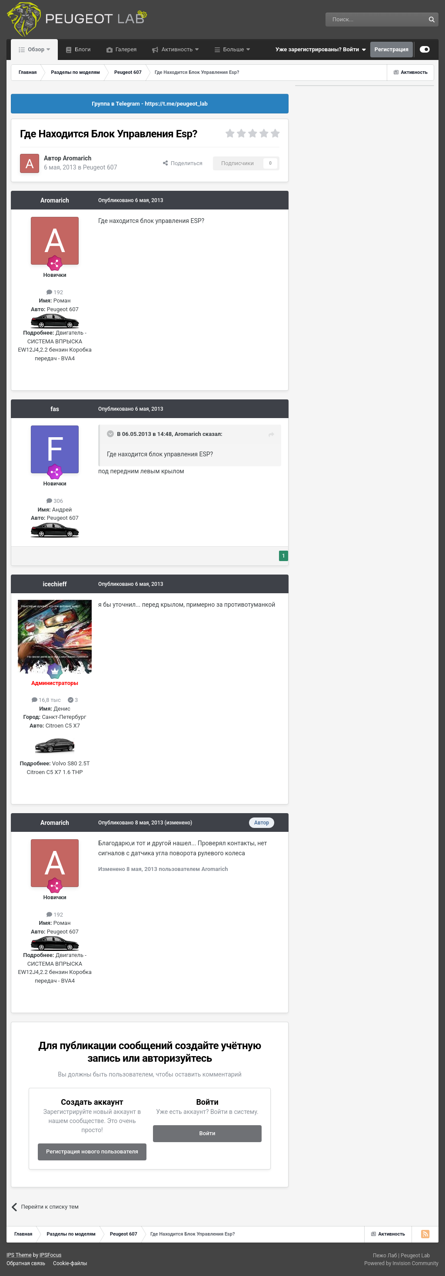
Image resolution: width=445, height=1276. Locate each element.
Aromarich (77, 158)
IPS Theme (19, 1255)
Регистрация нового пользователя (92, 1151)
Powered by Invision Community (401, 1263)
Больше (234, 49)
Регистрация (391, 49)
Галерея (125, 49)
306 (54, 501)
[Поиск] (355, 20)
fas (54, 408)
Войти (207, 1133)
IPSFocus (50, 1255)
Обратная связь (26, 1263)
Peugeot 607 (100, 167)
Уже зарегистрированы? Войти (321, 49)
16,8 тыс (46, 700)
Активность (177, 49)
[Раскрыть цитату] (111, 433)
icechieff (55, 584)
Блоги (81, 49)
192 (54, 292)
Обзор (36, 49)
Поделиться (183, 163)
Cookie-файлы (70, 1263)
